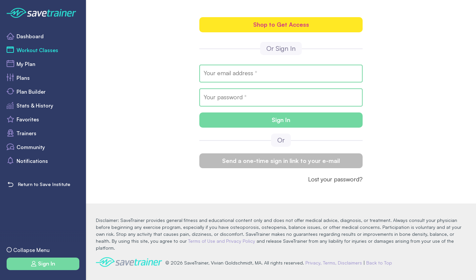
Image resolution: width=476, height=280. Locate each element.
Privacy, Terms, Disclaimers (333, 262)
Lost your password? (335, 179)
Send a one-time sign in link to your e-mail (281, 160)
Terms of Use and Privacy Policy (221, 241)
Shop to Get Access (281, 24)
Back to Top (379, 262)
